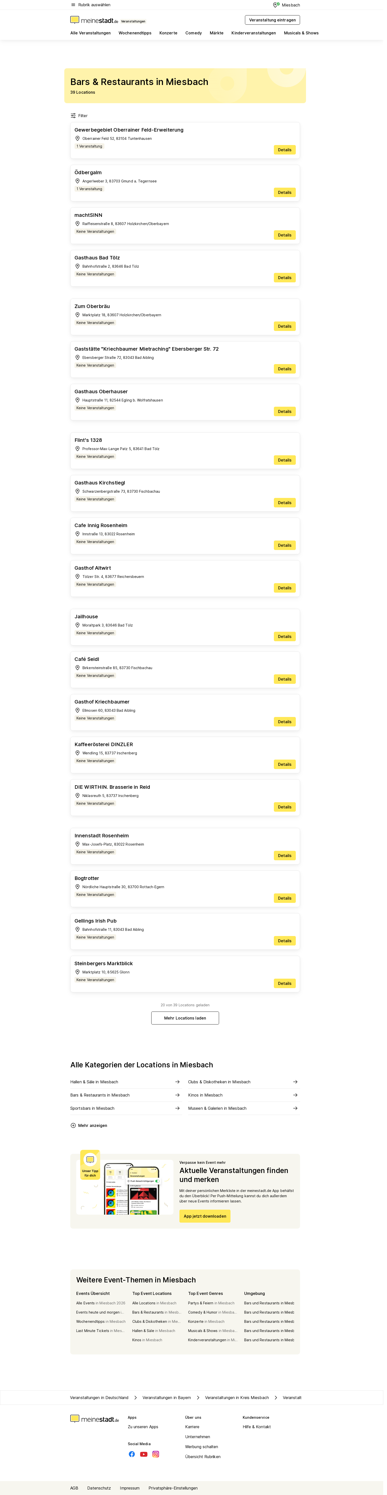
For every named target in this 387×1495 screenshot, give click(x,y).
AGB (74, 1488)
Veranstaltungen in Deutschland (99, 1397)
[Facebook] (132, 1454)
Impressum (130, 1488)
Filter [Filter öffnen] (78, 116)
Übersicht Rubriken (203, 1456)
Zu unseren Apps (143, 1426)
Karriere (192, 1426)
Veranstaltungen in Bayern (162, 1398)
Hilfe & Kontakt (257, 1426)
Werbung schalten (201, 1446)
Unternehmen (197, 1436)
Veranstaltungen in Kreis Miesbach (232, 1398)
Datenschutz (99, 1488)
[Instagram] (156, 1454)
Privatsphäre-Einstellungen (173, 1488)
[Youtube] (144, 1454)
